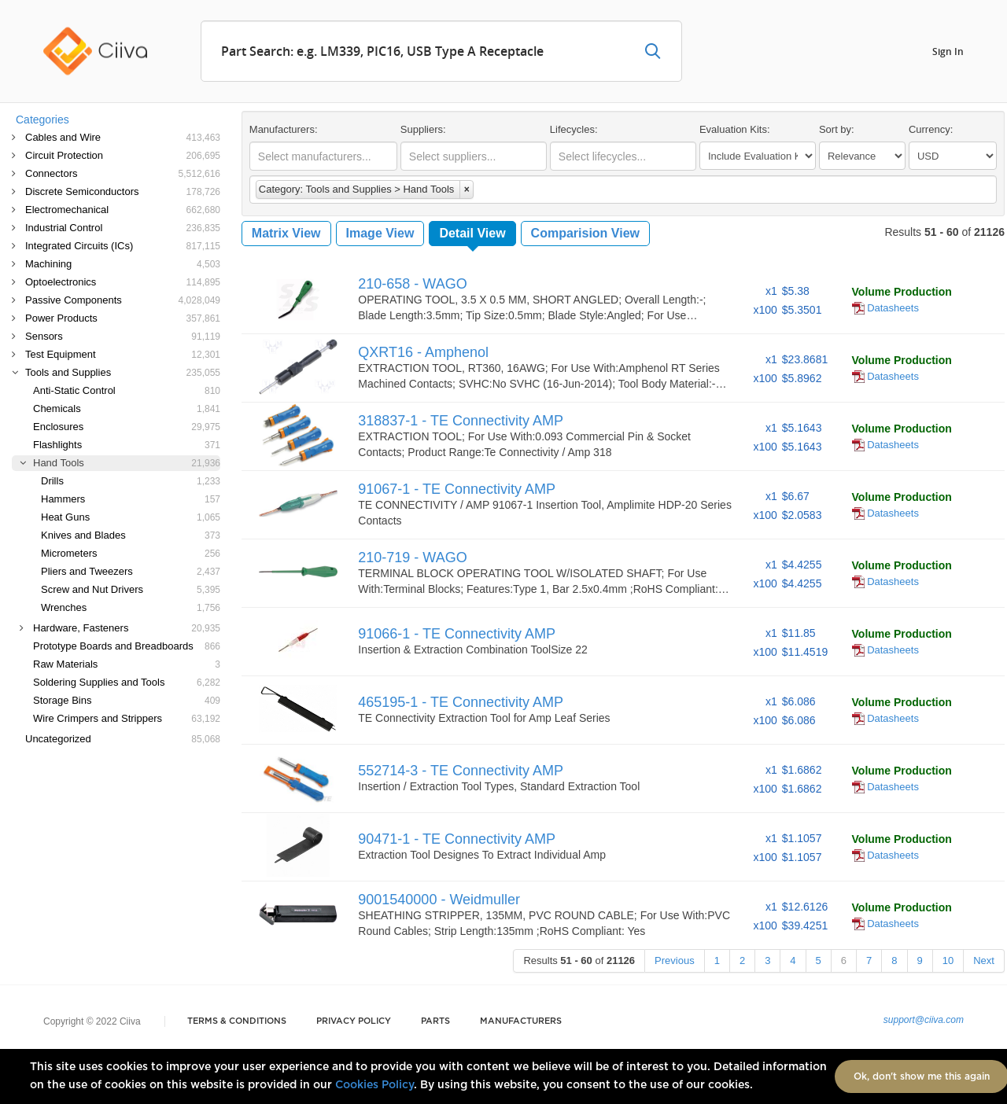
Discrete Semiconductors (122, 191)
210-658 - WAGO (412, 284)
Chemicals (126, 408)
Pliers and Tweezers (130, 571)
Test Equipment (122, 354)
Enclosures (126, 426)
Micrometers (130, 553)
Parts (435, 1021)
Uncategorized (122, 739)
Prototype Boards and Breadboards (126, 646)
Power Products (122, 318)
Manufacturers (521, 1021)
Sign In (948, 50)
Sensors (122, 336)
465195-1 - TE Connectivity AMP (460, 702)
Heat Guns (130, 517)
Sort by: (836, 129)
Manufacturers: (283, 129)
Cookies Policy (374, 1085)
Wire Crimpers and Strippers (126, 718)
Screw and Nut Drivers (130, 589)
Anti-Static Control (126, 390)
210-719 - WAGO (412, 557)
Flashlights (126, 445)
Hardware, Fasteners (126, 628)
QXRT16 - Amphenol (423, 352)
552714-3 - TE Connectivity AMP (460, 770)
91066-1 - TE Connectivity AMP (456, 634)
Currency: (931, 129)
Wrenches (130, 607)
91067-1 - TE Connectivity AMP (456, 489)
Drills (130, 481)
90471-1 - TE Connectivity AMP (456, 839)
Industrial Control (122, 228)
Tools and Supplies (122, 372)
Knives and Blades (130, 535)
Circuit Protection (122, 155)
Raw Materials (126, 664)
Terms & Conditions (236, 1021)
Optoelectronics (122, 282)
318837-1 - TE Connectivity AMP (460, 421)
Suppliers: (423, 129)
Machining (122, 264)
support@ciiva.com (923, 1019)
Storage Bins (126, 700)
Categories (42, 119)
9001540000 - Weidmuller (439, 899)
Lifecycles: (574, 129)
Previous (675, 960)
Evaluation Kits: (734, 129)
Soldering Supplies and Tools (126, 682)
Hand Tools (126, 463)
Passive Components (122, 300)
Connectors (122, 173)
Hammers (130, 499)
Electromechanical (122, 209)
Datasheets (885, 308)
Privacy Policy (353, 1021)
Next (983, 960)
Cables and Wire (122, 137)
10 (948, 960)
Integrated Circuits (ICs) (122, 246)
